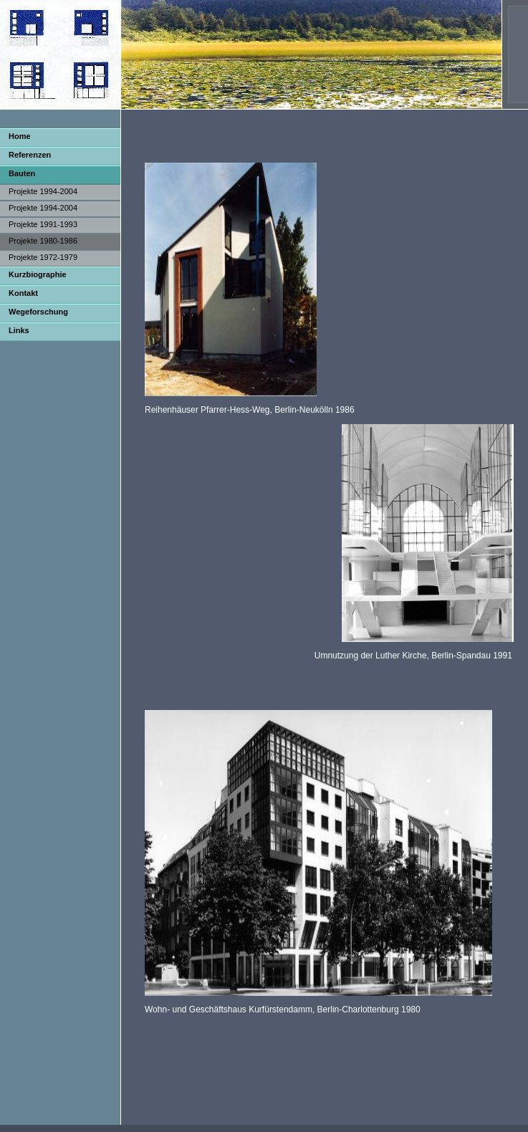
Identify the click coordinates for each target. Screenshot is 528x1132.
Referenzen (30, 154)
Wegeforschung (38, 311)
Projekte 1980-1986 (43, 240)
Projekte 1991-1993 (43, 224)
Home (20, 136)
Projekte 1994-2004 (43, 191)
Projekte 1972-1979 (43, 257)
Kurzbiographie (38, 274)
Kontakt (23, 293)
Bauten (22, 173)
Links (19, 330)
